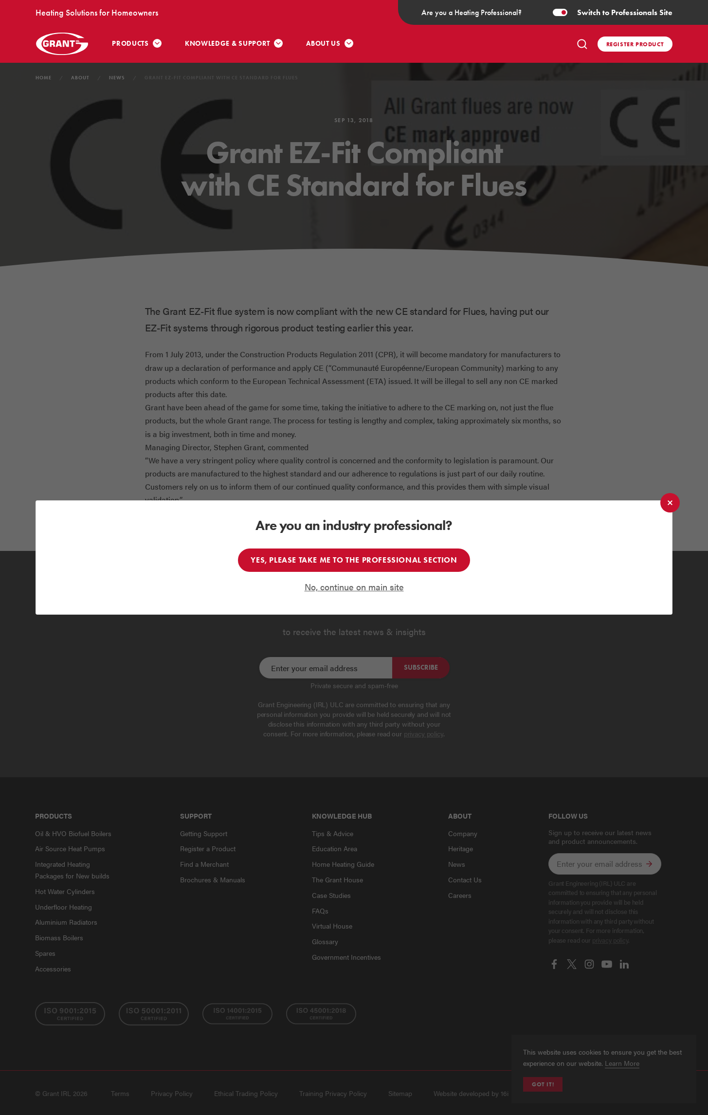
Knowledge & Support (227, 43)
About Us (323, 43)
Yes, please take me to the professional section (354, 560)
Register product (635, 44)
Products (130, 43)
